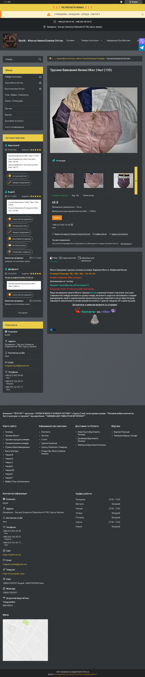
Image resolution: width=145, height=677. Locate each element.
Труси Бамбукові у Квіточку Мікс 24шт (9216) (22, 160)
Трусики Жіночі (12, 436)
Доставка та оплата (14, 121)
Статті (44, 439)
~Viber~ (108, 311)
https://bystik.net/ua (12, 555)
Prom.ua (86, 672)
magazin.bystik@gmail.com (17, 366)
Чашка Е (9, 474)
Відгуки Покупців (121, 432)
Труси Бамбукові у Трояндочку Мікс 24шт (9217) (23, 166)
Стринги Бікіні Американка (17, 447)
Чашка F (9, 478)
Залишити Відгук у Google (125, 436)
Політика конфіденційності (86, 674)
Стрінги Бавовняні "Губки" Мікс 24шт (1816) (23, 203)
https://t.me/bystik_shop (14, 574)
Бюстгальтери (11, 451)
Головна (70, 40)
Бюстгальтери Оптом (14, 89)
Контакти (46, 432)
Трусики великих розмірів (17, 443)
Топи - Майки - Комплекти (16, 95)
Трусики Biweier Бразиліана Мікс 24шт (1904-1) (21, 285)
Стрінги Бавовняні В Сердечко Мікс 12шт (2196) (23, 209)
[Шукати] (39, 59)
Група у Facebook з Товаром (54, 447)
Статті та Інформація (14, 127)
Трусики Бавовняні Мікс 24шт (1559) (23, 156)
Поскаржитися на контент (64, 674)
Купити (57, 218)
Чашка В (9, 459)
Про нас (8, 108)
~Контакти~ (85, 311)
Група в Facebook (49, 443)
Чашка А (9, 455)
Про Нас (45, 436)
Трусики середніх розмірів (17, 439)
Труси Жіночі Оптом (66, 58)
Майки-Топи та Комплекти (17, 481)
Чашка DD (9, 470)
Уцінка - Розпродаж (14, 101)
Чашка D (9, 466)
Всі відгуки (23, 313)
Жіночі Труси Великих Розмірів (90, 58)
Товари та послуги (89, 40)
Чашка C (9, 462)
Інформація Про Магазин (118, 40)
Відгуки (8, 115)
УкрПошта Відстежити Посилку (92, 445)
